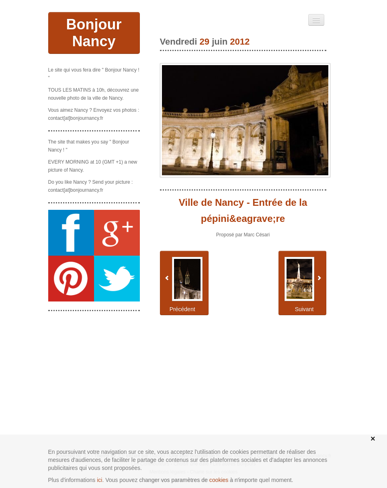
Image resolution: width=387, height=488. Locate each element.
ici (99, 480)
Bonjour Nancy (94, 32)
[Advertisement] (94, 358)
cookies (218, 480)
